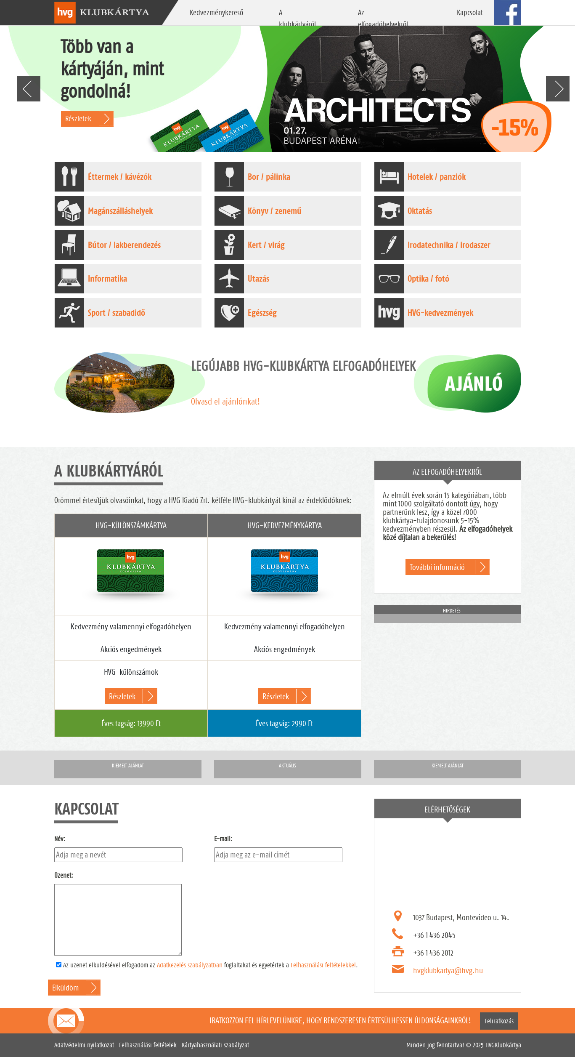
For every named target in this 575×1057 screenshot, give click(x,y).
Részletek (78, 118)
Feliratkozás (499, 1021)
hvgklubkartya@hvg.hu (448, 970)
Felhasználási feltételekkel (323, 965)
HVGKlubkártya (503, 1045)
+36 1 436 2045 (434, 935)
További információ (437, 567)
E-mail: (223, 839)
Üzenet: (63, 875)
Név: (60, 839)
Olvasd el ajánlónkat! (225, 402)
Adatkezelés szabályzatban (190, 965)
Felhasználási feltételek (148, 1045)
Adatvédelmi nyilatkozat (84, 1045)
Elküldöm (65, 987)
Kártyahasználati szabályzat (215, 1045)
